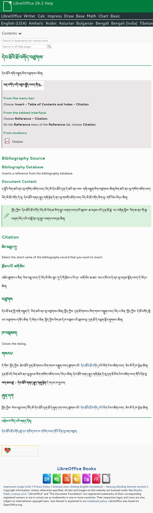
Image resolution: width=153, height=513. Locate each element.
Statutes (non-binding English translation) (77, 486)
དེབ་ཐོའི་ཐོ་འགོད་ (90, 365)
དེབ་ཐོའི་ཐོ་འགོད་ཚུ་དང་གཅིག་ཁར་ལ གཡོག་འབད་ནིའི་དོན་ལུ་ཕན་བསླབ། (39, 431)
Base (80, 16)
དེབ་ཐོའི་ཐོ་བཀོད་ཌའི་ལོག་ (94, 408)
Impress (54, 16)
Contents (9, 33)
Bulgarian (84, 23)
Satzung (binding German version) (126, 486)
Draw (69, 16)
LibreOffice (11, 16)
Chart (103, 16)
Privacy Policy (42, 486)
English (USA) (14, 23)
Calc (41, 16)
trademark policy (97, 501)
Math (91, 16)
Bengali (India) (124, 23)
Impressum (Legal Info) (17, 486)
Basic (115, 16)
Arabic (51, 23)
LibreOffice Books (76, 468)
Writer (29, 16)
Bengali (102, 23)
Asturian (66, 23)
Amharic (36, 23)
